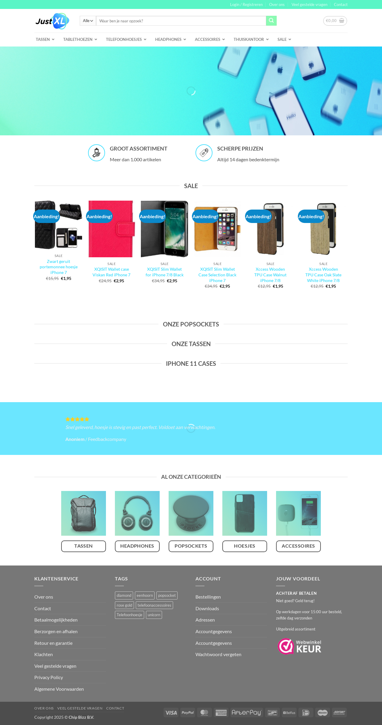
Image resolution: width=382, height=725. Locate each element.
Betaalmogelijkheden (56, 619)
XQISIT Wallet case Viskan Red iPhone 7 (111, 272)
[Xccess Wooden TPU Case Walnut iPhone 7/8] (270, 229)
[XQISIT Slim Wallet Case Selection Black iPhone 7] (217, 229)
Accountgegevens (213, 631)
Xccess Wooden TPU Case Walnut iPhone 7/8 (270, 275)
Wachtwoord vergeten (218, 654)
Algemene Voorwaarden (59, 689)
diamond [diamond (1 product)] (124, 595)
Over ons (277, 4)
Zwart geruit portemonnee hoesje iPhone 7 (59, 267)
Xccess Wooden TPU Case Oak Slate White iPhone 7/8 (323, 275)
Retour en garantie (53, 643)
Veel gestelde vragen (309, 4)
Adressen (205, 619)
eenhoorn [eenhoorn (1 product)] (145, 595)
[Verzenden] (271, 21)
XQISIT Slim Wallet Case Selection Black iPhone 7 (217, 275)
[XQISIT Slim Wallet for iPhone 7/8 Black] (164, 229)
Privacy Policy (48, 677)
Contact (341, 4)
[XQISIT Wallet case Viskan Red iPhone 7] (111, 229)
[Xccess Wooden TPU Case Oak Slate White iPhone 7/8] (323, 229)
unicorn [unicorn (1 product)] (154, 614)
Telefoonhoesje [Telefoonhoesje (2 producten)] (129, 614)
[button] (246, 4)
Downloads (207, 608)
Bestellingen (208, 596)
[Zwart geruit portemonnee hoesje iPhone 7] (58, 225)
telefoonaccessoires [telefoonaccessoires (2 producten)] (154, 605)
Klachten (43, 654)
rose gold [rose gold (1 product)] (124, 605)
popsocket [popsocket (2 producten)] (167, 595)
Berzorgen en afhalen (56, 631)
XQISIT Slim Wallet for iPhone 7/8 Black (165, 272)
